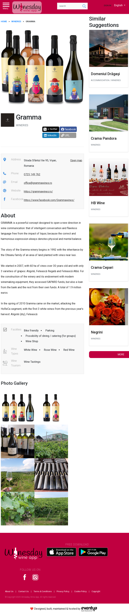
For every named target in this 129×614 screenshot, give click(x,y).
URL (65, 135)
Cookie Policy (80, 591)
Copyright (96, 591)
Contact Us (23, 591)
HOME (4, 21)
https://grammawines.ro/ (38, 191)
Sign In (107, 5)
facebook (68, 129)
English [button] (118, 5)
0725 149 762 (32, 174)
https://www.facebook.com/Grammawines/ (49, 200)
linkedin (50, 135)
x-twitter (50, 129)
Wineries (16, 21)
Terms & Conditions (43, 591)
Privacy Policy (63, 591)
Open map (76, 160)
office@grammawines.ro (38, 183)
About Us (9, 591)
